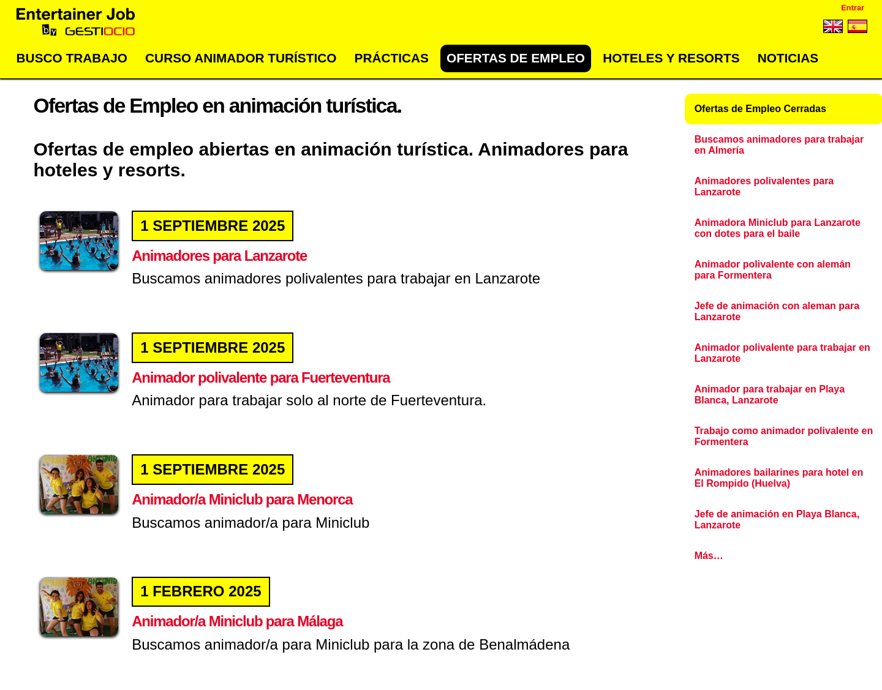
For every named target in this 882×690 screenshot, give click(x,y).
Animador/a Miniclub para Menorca (241, 499)
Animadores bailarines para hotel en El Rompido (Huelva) (779, 478)
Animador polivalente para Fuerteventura (260, 377)
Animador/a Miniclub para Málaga (236, 621)
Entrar (852, 7)
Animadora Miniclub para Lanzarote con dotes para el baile (778, 228)
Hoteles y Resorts (671, 58)
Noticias (788, 58)
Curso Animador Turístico (240, 58)
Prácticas (392, 58)
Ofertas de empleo (516, 58)
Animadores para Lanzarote (218, 255)
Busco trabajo (72, 58)
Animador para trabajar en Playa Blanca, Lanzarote (770, 394)
